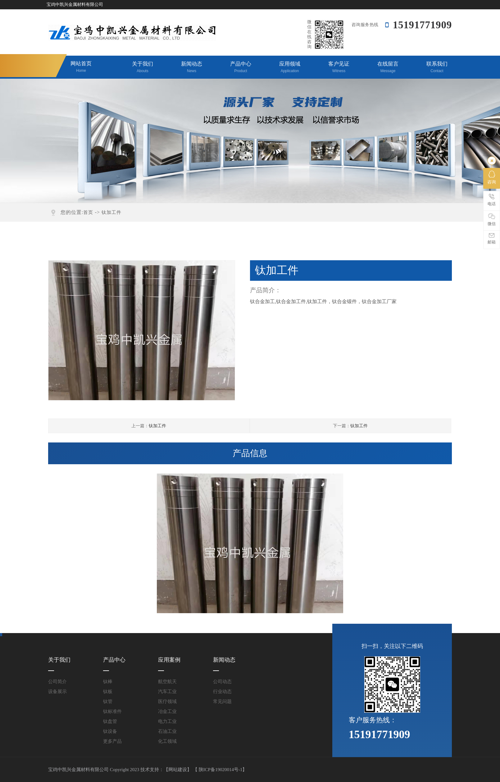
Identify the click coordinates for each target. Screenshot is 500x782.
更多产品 (112, 741)
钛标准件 (112, 711)
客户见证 (338, 67)
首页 (88, 212)
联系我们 (437, 67)
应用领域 (289, 67)
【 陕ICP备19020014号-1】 (220, 769)
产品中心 (240, 67)
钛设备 (110, 731)
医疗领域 (167, 701)
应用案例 (169, 660)
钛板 (107, 691)
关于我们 (142, 67)
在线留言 (387, 67)
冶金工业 (167, 711)
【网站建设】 (178, 769)
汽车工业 (167, 691)
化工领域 (167, 741)
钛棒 (107, 681)
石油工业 (167, 731)
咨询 (491, 177)
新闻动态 (191, 67)
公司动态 (222, 681)
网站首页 (81, 67)
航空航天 (167, 681)
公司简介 (57, 681)
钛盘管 (110, 721)
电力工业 (167, 721)
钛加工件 (111, 212)
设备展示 (57, 691)
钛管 (107, 701)
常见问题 (222, 701)
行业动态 (222, 691)
